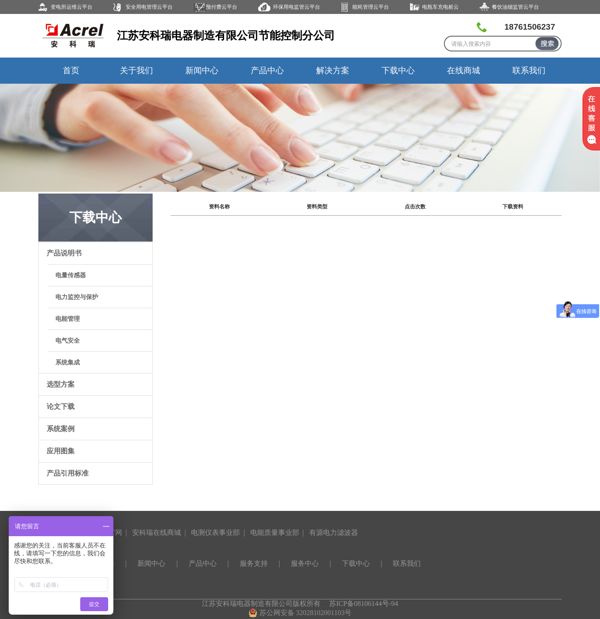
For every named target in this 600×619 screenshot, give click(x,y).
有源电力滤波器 (333, 532)
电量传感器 (70, 275)
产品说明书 (64, 253)
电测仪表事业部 (215, 532)
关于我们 (136, 70)
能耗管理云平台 (370, 7)
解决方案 (332, 70)
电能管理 (67, 319)
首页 (71, 70)
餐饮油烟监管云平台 (515, 7)
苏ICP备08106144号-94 (363, 603)
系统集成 (67, 362)
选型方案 (61, 384)
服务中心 (305, 563)
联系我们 (528, 70)
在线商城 (463, 70)
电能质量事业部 (274, 532)
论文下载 (61, 406)
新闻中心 (201, 70)
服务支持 (254, 563)
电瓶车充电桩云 (440, 7)
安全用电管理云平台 (149, 7)
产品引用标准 (68, 473)
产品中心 (267, 70)
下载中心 (398, 70)
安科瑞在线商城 (156, 532)
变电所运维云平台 (71, 7)
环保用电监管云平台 (296, 7)
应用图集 (61, 451)
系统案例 (61, 428)
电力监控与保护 (76, 297)
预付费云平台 (221, 7)
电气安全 (67, 340)
